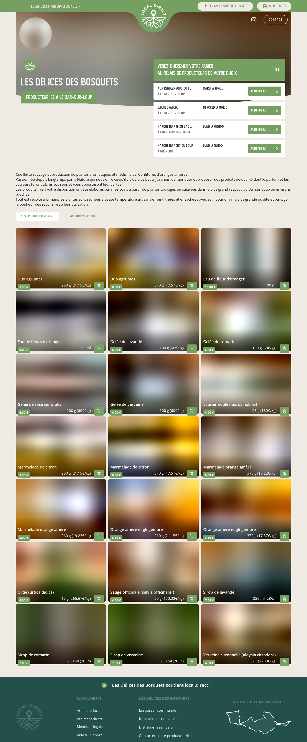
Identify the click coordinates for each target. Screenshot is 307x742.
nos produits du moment (37, 216)
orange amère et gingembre (136, 529)
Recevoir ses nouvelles (158, 718)
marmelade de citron (37, 467)
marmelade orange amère (227, 467)
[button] (56, 6)
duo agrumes (30, 279)
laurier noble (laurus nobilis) (230, 404)
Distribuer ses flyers (156, 727)
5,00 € (23, 538)
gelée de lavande (126, 341)
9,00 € (23, 350)
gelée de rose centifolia (39, 404)
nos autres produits (83, 216)
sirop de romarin (33, 654)
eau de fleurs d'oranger (39, 341)
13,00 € (210, 287)
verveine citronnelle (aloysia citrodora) (239, 654)
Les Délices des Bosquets (164, 698)
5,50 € (23, 287)
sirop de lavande (218, 592)
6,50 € (116, 287)
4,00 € (209, 412)
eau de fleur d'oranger (224, 279)
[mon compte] (274, 6)
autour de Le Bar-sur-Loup (259, 702)
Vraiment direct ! (91, 719)
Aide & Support (90, 735)
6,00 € (116, 350)
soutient (175, 685)
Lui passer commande (158, 710)
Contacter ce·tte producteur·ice (165, 735)
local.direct (90, 698)
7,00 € (209, 600)
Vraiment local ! (90, 710)
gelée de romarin (219, 341)
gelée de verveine (127, 404)
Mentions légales (91, 726)
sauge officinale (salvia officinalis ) (142, 592)
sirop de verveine (126, 654)
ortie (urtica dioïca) (36, 592)
